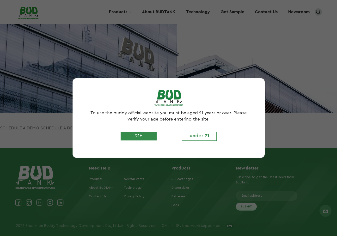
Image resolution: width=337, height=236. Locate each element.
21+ (138, 135)
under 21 (199, 135)
